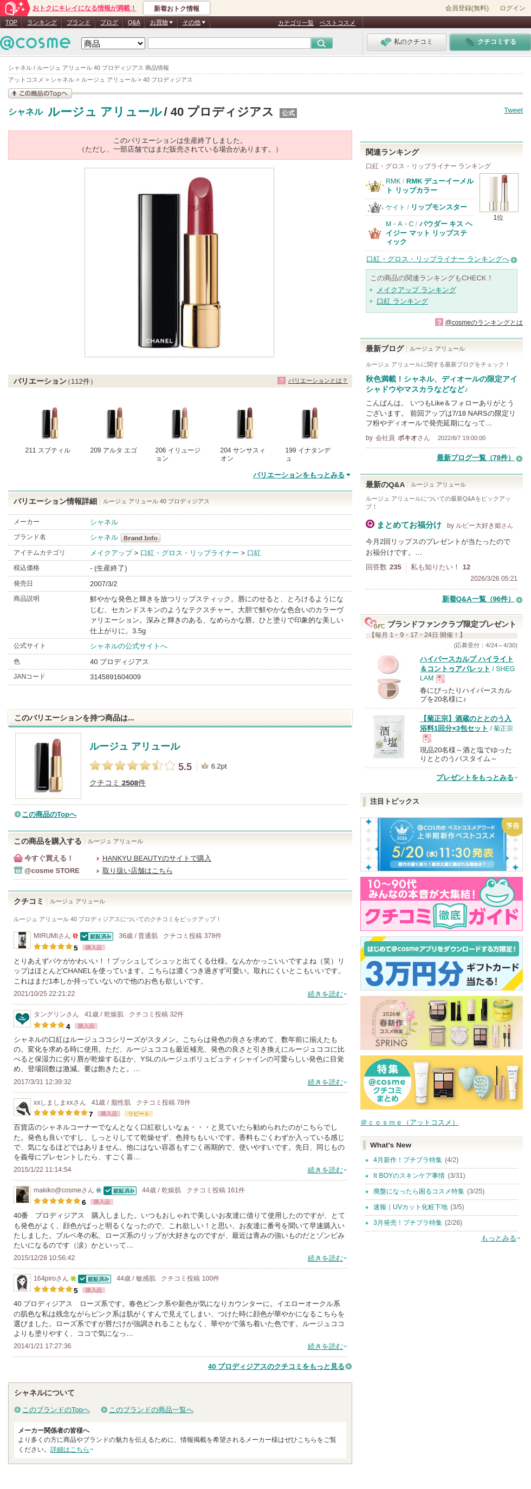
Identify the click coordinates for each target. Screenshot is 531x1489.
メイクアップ (111, 553)
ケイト (395, 207)
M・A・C (399, 224)
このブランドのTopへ (56, 1410)
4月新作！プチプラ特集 (407, 1160)
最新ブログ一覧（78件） (476, 458)
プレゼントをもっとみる (475, 777)
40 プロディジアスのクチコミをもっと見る (276, 1366)
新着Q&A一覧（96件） (478, 599)
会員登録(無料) (467, 8)
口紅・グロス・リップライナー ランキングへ (437, 259)
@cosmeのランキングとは (484, 322)
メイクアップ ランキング (416, 290)
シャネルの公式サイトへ (128, 646)
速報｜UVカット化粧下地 (410, 1207)
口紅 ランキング (402, 301)
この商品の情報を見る (40, 93)
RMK (393, 181)
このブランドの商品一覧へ (151, 1410)
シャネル (25, 112)
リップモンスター (439, 207)
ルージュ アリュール (105, 112)
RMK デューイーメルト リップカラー (430, 185)
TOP (11, 22)
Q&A (134, 22)
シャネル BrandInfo (144, 538)
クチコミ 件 (117, 783)
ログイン (513, 8)
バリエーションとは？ (318, 380)
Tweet (513, 110)
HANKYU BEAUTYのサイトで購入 (156, 858)
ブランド (78, 22)
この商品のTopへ (49, 814)
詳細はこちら (69, 1449)
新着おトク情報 (176, 8)
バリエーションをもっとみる (299, 475)
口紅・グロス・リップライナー (189, 553)
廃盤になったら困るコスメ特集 (418, 1191)
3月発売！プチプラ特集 (407, 1222)
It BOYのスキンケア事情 (409, 1175)
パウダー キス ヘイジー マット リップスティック (429, 233)
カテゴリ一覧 (296, 22)
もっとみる (498, 1238)
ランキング (42, 22)
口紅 (254, 553)
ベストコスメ (337, 22)
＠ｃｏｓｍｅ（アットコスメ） (409, 1122)
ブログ (109, 22)
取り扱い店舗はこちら (137, 871)
